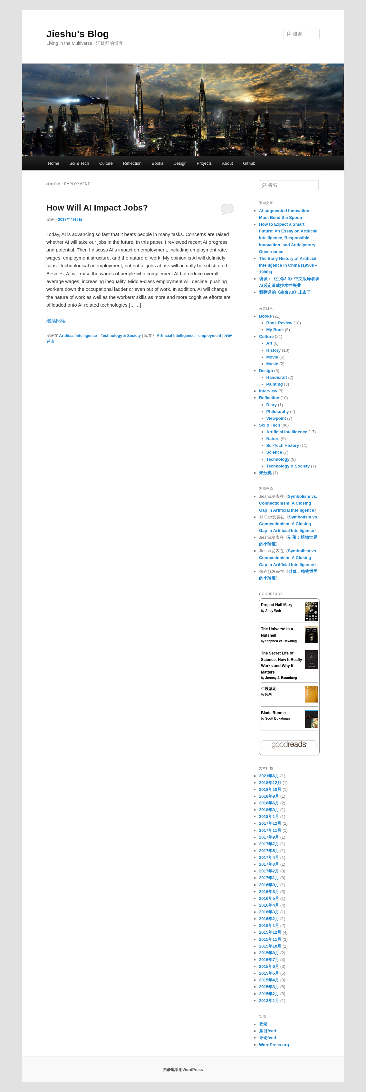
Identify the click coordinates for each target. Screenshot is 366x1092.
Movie (272, 357)
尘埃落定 (268, 688)
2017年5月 (269, 850)
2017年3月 (269, 864)
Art (269, 343)
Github (249, 163)
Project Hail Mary (276, 605)
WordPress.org (274, 1044)
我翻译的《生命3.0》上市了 (285, 292)
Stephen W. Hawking (281, 641)
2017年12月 (270, 823)
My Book (275, 329)
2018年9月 (269, 796)
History (273, 350)
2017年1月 (269, 877)
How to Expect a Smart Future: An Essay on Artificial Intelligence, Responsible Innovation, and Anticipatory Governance (288, 238)
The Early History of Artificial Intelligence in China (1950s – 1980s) (288, 265)
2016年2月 (269, 918)
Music (272, 363)
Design (179, 163)
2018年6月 (269, 803)
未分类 (265, 472)
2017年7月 (269, 843)
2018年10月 (270, 789)
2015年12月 (270, 932)
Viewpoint (276, 418)
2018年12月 (270, 782)
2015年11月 (270, 939)
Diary (271, 404)
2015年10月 (270, 946)
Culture (106, 163)
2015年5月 (269, 973)
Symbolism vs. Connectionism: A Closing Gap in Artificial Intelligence (288, 503)
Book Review (279, 322)
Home (53, 163)
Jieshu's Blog (77, 33)
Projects (204, 163)
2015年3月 (269, 986)
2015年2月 (269, 993)
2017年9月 (269, 837)
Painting (274, 384)
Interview (268, 391)
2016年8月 (269, 891)
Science (274, 452)
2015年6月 (269, 966)
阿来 (268, 694)
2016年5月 (269, 898)
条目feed (267, 1030)
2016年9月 (269, 884)
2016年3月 (269, 912)
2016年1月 (269, 925)
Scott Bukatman (277, 718)
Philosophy (277, 411)
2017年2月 (269, 871)
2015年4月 (269, 980)
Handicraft (276, 377)
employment (209, 335)
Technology (278, 459)
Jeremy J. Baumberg (281, 678)
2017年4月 (269, 857)
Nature (273, 438)
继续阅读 (56, 320)
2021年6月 (269, 775)
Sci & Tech (79, 163)
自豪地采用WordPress (183, 1069)
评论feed (267, 1037)
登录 (263, 1024)
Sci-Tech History (282, 445)
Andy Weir (273, 611)
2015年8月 (269, 952)
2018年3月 (269, 809)
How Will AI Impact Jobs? (97, 207)
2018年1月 (269, 816)
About (227, 163)
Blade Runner (273, 713)
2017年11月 (270, 830)
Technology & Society (121, 335)
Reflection (132, 163)
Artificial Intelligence (78, 335)
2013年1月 (269, 1000)
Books (157, 163)
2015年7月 (269, 959)
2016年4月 (269, 905)
